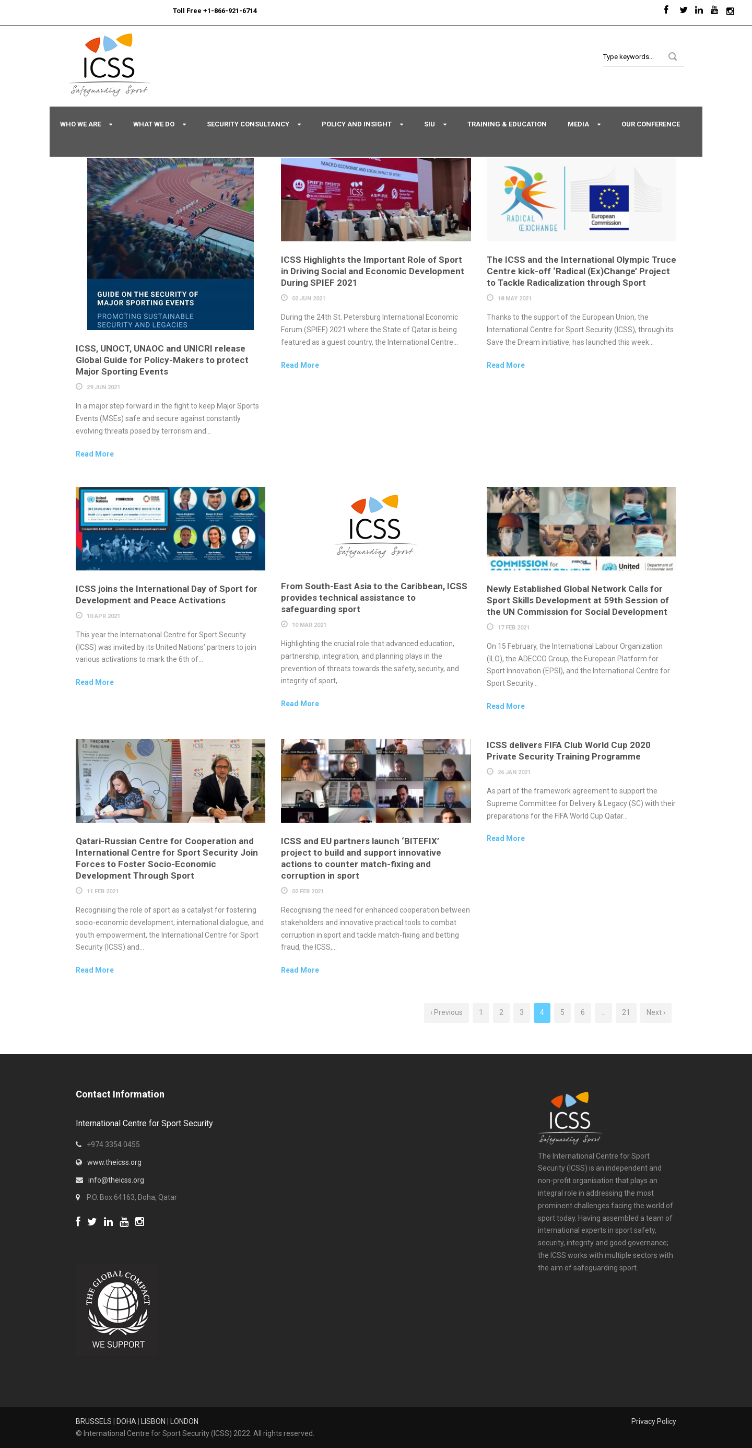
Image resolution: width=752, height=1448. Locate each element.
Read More (95, 454)
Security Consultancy (248, 124)
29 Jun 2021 (103, 387)
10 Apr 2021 (103, 616)
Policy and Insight (357, 124)
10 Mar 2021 (309, 625)
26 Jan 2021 (514, 772)
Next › (656, 1012)
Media (578, 124)
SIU (429, 124)
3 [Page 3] (522, 1012)
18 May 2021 (515, 298)
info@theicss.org (116, 1180)
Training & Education (507, 124)
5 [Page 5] (562, 1012)
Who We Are (80, 124)
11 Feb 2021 (103, 891)
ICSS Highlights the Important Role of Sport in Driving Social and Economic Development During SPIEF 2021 (372, 271)
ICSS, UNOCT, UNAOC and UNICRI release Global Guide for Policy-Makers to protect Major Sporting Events (162, 360)
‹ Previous (446, 1012)
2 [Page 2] (501, 1012)
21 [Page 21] (626, 1012)
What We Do (153, 124)
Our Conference (650, 124)
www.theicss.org (114, 1162)
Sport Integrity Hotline (168, 11)
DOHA (126, 1421)
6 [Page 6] (583, 1012)
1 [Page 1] (481, 1012)
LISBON (153, 1421)
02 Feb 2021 (308, 891)
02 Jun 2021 (308, 298)
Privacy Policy (653, 1421)
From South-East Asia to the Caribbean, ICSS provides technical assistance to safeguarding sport (374, 597)
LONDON (184, 1421)
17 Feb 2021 (514, 627)
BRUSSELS (94, 1421)
